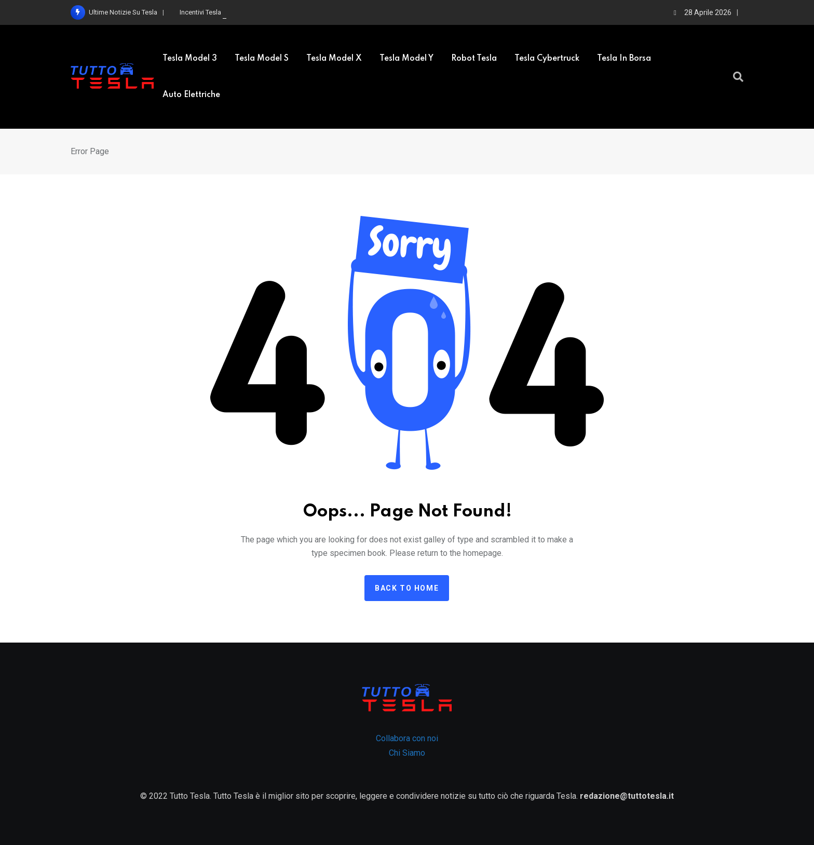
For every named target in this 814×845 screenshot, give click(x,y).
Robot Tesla (474, 58)
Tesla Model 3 (189, 58)
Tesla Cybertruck (546, 58)
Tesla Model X (334, 58)
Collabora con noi (407, 738)
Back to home (407, 588)
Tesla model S (262, 58)
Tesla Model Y (406, 58)
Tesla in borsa (624, 58)
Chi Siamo (407, 753)
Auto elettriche (191, 95)
